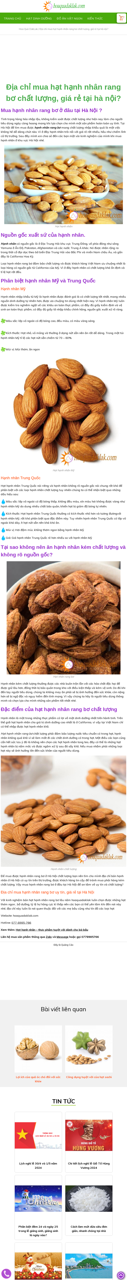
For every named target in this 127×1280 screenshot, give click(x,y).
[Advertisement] (63, 57)
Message (62, 937)
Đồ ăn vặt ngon (69, 18)
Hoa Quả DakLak (28, 29)
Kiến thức (95, 18)
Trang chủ (12, 18)
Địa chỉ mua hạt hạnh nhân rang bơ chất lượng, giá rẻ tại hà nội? (74, 29)
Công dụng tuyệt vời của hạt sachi (89, 1077)
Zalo (49, 937)
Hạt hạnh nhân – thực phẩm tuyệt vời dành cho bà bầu (52, 930)
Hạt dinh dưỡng (39, 18)
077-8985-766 (21, 922)
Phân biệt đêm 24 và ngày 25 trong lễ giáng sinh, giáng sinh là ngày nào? (38, 1231)
